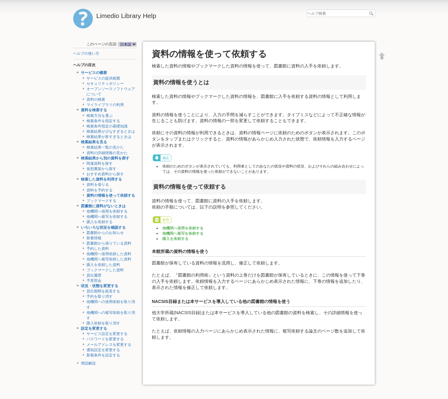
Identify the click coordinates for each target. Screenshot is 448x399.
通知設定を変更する (103, 350)
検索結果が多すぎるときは (108, 137)
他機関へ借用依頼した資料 (108, 254)
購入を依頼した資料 (103, 265)
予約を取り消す (99, 296)
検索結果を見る (94, 142)
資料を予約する (99, 190)
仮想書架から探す (101, 169)
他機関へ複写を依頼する (107, 216)
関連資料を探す (99, 163)
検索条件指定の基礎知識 (107, 126)
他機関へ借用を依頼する (107, 211)
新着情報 (93, 238)
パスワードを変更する (105, 339)
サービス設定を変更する (107, 334)
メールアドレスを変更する (108, 344)
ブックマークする (101, 201)
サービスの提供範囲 (103, 78)
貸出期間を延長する (103, 291)
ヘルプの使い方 (86, 53)
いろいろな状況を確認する (103, 227)
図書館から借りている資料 (108, 243)
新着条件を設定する (103, 355)
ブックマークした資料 (105, 270)
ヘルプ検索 (372, 13)
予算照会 (93, 280)
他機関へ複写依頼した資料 (108, 259)
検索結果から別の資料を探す (105, 158)
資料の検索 (95, 99)
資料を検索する (94, 110)
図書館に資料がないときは (103, 206)
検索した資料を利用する (101, 179)
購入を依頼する (99, 222)
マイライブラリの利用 (105, 105)
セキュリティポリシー (105, 83)
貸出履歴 (93, 275)
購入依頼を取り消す (103, 323)
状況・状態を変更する (99, 286)
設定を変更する (94, 328)
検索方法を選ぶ (99, 115)
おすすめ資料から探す (105, 174)
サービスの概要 (94, 73)
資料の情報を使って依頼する (110, 195)
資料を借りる (97, 184)
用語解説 (88, 363)
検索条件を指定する (103, 121)
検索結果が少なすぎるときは (110, 131)
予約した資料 (97, 248)
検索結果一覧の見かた (105, 147)
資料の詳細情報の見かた (107, 153)
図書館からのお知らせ (105, 233)
